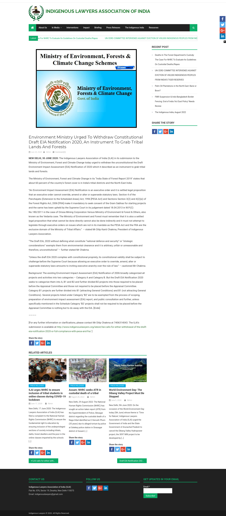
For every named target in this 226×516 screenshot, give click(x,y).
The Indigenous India (134, 27)
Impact (86, 27)
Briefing (97, 27)
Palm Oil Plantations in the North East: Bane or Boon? (175, 88)
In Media (56, 27)
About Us (43, 27)
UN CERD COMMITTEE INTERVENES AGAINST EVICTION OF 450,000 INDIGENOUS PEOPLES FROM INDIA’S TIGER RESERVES (165, 38)
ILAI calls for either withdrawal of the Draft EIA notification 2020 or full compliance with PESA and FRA (45, 461)
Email (146, 487)
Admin (48, 152)
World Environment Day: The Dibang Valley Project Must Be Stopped (126, 393)
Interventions (72, 27)
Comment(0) (60, 152)
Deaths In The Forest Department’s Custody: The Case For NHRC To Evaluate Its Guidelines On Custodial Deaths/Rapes (175, 59)
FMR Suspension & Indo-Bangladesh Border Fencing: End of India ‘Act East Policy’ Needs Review (174, 101)
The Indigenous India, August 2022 (170, 112)
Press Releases (113, 27)
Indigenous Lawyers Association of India (98, 11)
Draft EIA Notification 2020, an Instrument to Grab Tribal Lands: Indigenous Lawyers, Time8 (133, 461)
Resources (153, 27)
